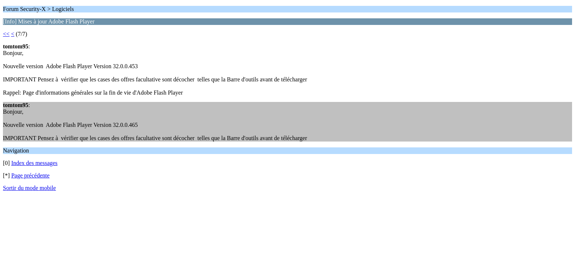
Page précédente (30, 175)
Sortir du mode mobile (29, 188)
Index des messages (34, 163)
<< (6, 34)
